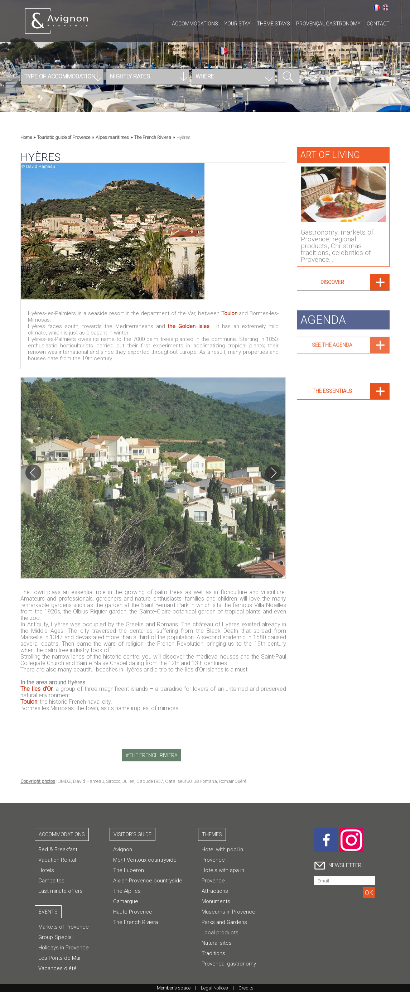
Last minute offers (60, 891)
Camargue (125, 901)
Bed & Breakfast (57, 849)
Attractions (215, 891)
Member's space (173, 988)
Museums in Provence (228, 912)
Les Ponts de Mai (59, 958)
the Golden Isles (188, 326)
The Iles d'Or (36, 688)
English (385, 7)
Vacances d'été (57, 968)
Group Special (55, 937)
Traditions (213, 953)
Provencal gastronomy (229, 963)
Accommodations (195, 24)
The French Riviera (152, 137)
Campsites (51, 880)
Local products (220, 932)
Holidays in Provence (63, 947)
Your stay (237, 24)
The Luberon (128, 870)
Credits (246, 988)
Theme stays (273, 24)
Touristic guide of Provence (63, 137)
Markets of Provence (63, 927)
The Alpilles (127, 891)
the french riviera (153, 755)
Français (376, 7)
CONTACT (378, 24)
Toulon (229, 313)
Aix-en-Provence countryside (147, 880)
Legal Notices (214, 988)
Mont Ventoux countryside (145, 860)
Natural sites (217, 943)
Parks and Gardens (224, 922)
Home (26, 137)
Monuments (216, 901)
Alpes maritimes (112, 137)
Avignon (122, 849)
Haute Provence (132, 912)
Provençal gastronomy (328, 24)
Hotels (46, 870)
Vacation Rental (57, 860)
